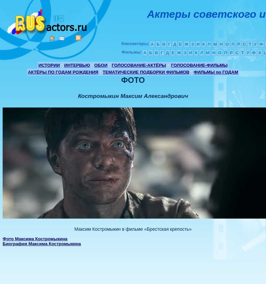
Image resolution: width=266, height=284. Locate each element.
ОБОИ (100, 65)
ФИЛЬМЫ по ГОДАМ (216, 72)
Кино (48, 21)
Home (52, 38)
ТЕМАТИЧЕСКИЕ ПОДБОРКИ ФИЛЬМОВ (146, 72)
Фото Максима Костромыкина (35, 238)
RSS (78, 37)
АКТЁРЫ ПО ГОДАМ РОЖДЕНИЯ (63, 72)
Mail (62, 38)
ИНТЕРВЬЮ (77, 65)
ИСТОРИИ (49, 65)
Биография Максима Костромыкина (42, 243)
